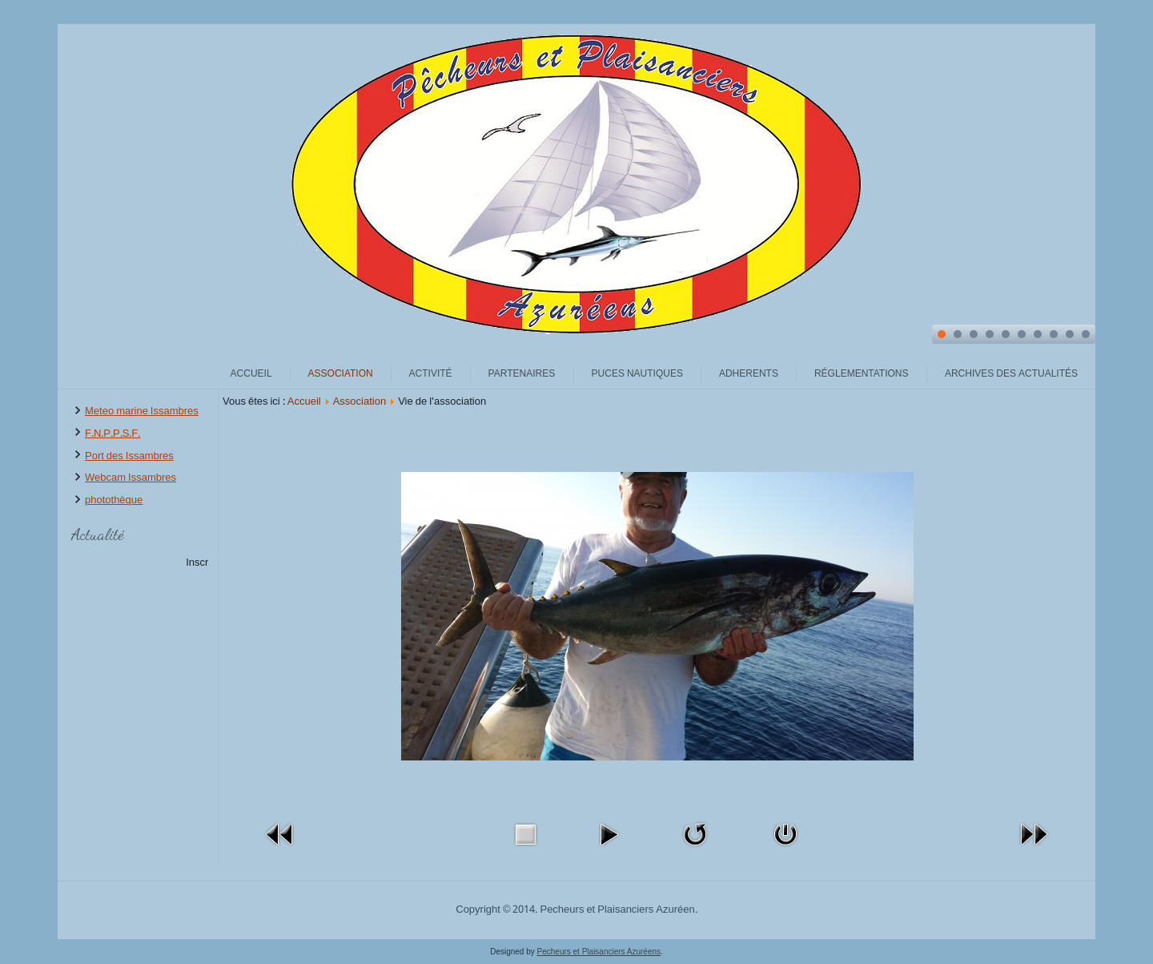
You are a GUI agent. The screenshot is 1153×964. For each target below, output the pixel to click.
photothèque (114, 500)
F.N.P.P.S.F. (112, 434)
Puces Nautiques (637, 374)
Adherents (748, 374)
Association (340, 374)
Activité (430, 374)
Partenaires (522, 374)
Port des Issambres (129, 456)
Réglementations (861, 374)
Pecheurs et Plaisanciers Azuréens (599, 951)
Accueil (251, 374)
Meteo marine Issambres (142, 411)
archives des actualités (1011, 374)
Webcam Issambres (130, 478)
